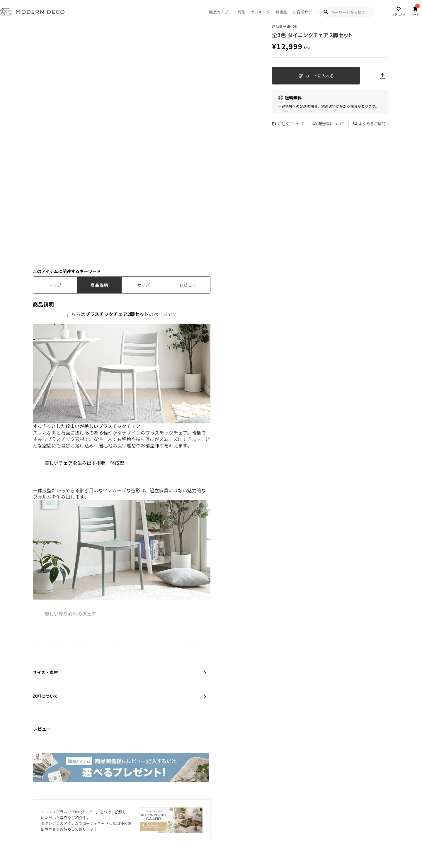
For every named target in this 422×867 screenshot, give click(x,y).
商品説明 (99, 285)
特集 (241, 12)
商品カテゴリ (220, 12)
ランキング (260, 12)
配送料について (328, 123)
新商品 (281, 12)
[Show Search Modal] (325, 12)
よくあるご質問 (369, 123)
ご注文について (288, 123)
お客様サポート (306, 12)
